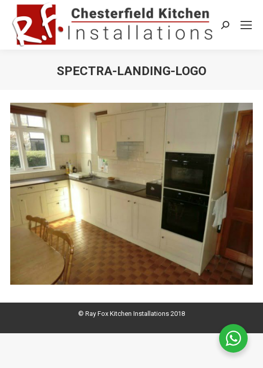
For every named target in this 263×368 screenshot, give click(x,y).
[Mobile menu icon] (246, 25)
